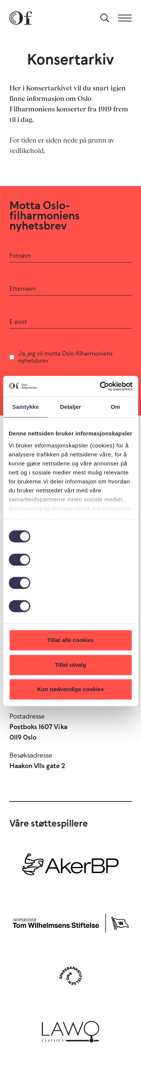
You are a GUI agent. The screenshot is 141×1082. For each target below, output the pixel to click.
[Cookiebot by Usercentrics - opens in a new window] (100, 386)
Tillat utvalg (70, 665)
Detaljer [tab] (70, 407)
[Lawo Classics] (70, 1029)
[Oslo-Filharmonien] (20, 18)
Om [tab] (115, 407)
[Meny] (125, 18)
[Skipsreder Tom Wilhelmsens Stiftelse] (70, 921)
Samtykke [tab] (25, 407)
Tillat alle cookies (70, 640)
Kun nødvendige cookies (70, 689)
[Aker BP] (70, 867)
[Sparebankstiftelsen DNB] (70, 975)
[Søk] (105, 18)
